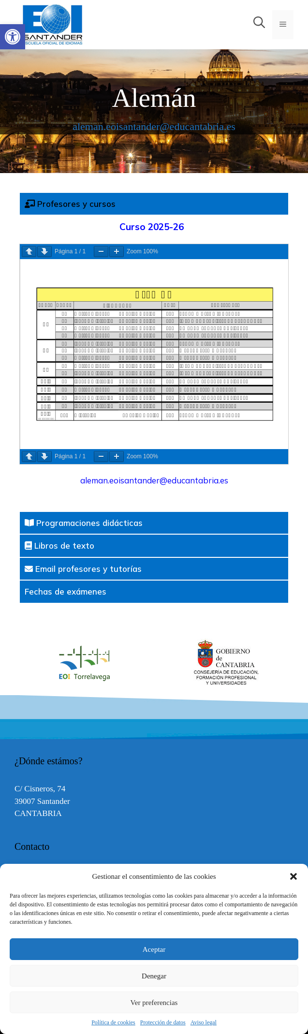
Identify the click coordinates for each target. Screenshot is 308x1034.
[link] (12, 36)
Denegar (154, 976)
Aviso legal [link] (204, 1022)
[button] (293, 876)
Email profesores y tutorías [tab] (83, 569)
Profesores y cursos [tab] (70, 204)
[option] (224, 663)
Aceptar (154, 949)
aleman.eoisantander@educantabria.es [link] (154, 126)
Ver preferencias (154, 1002)
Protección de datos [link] (163, 1022)
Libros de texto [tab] (59, 545)
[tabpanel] (154, 363)
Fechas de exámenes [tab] (65, 591)
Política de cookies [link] (113, 1022)
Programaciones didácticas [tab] (84, 523)
